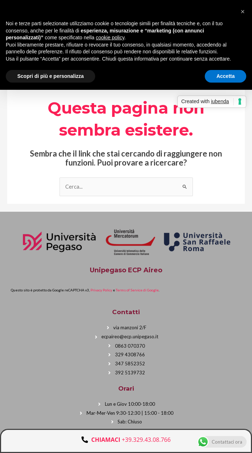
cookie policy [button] (110, 37)
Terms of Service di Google (137, 289)
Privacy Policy (101, 289)
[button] (242, 11)
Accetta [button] (225, 76)
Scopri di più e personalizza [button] (50, 76)
